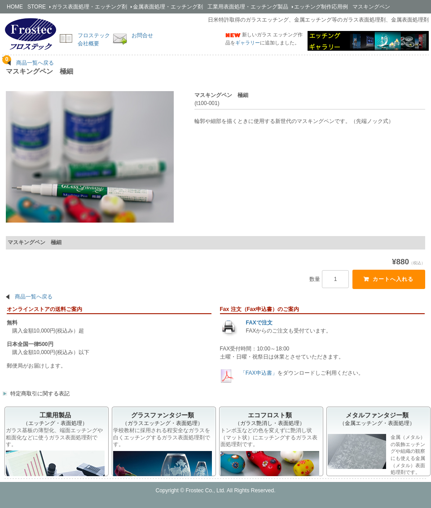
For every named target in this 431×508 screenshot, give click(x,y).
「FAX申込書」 (258, 373)
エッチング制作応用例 (321, 7)
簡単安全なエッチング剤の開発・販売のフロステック (30, 34)
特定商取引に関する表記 (40, 393)
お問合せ (142, 35)
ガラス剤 (89, 7)
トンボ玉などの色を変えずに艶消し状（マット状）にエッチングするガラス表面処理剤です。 (268, 437)
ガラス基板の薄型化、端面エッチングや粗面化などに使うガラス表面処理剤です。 (54, 437)
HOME (15, 7)
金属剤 (168, 7)
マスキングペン (371, 7)
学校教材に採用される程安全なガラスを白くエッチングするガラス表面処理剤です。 (161, 437)
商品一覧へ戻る (35, 63)
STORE (36, 7)
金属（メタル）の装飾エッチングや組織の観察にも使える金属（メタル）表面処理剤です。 (376, 454)
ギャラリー (247, 42)
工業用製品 (247, 7)
